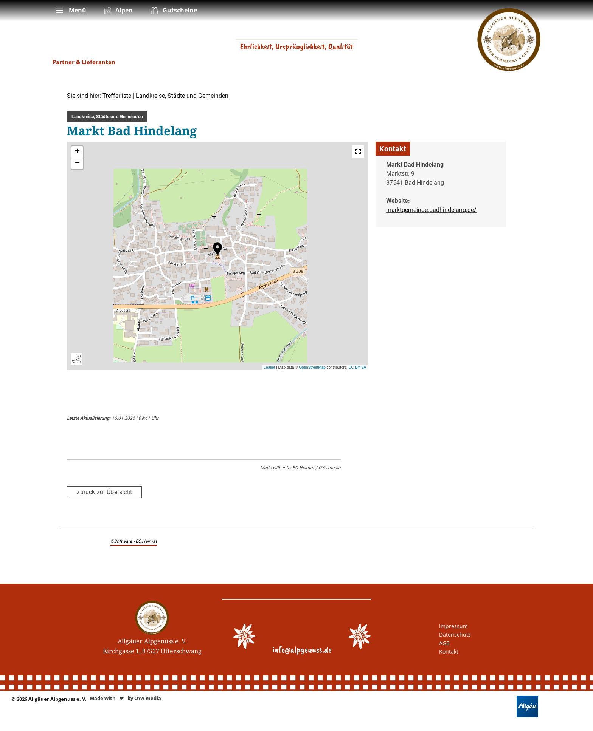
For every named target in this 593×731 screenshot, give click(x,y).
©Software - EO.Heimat (133, 541)
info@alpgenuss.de (302, 649)
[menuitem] (70, 10)
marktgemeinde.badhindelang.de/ (431, 209)
